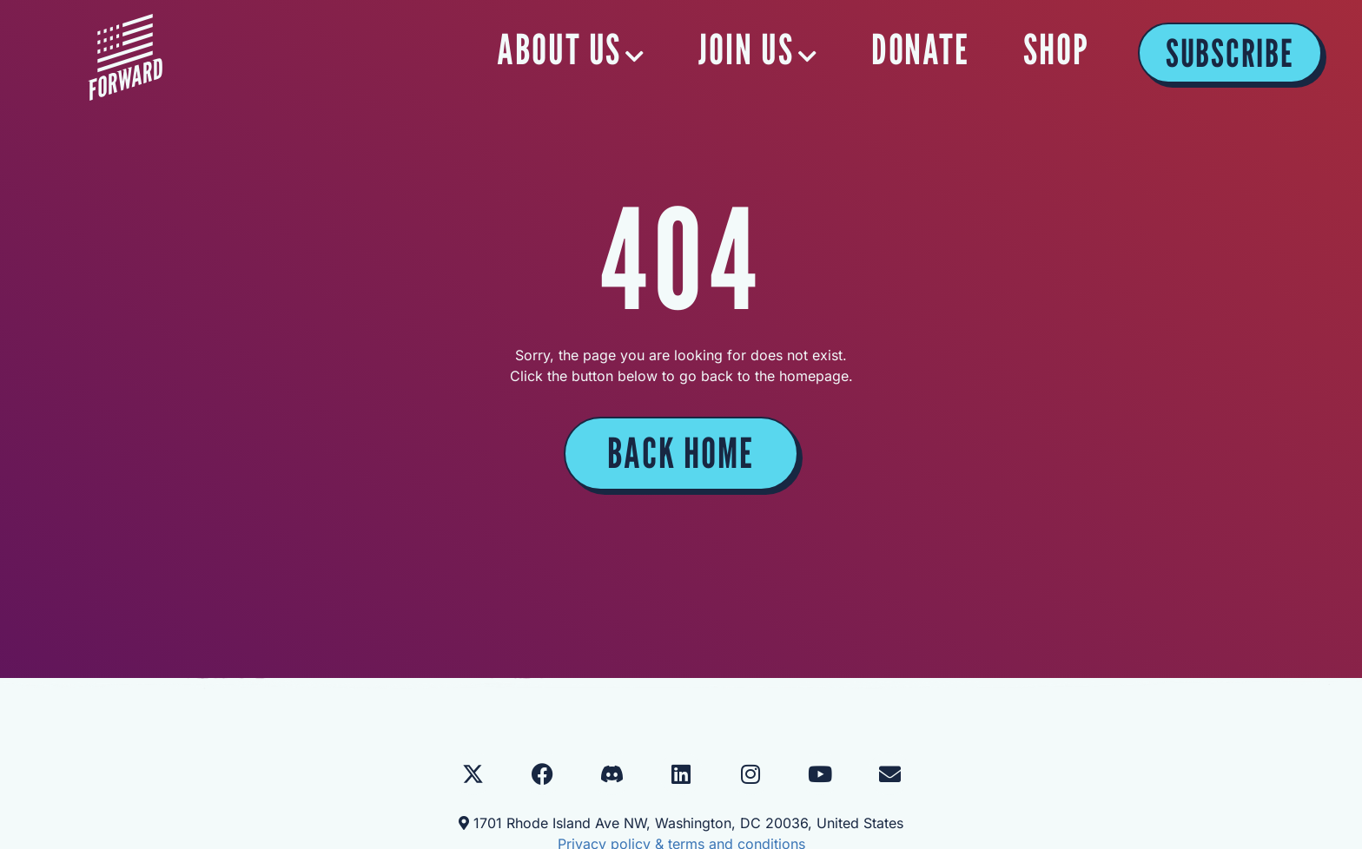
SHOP (1056, 49)
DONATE (921, 49)
